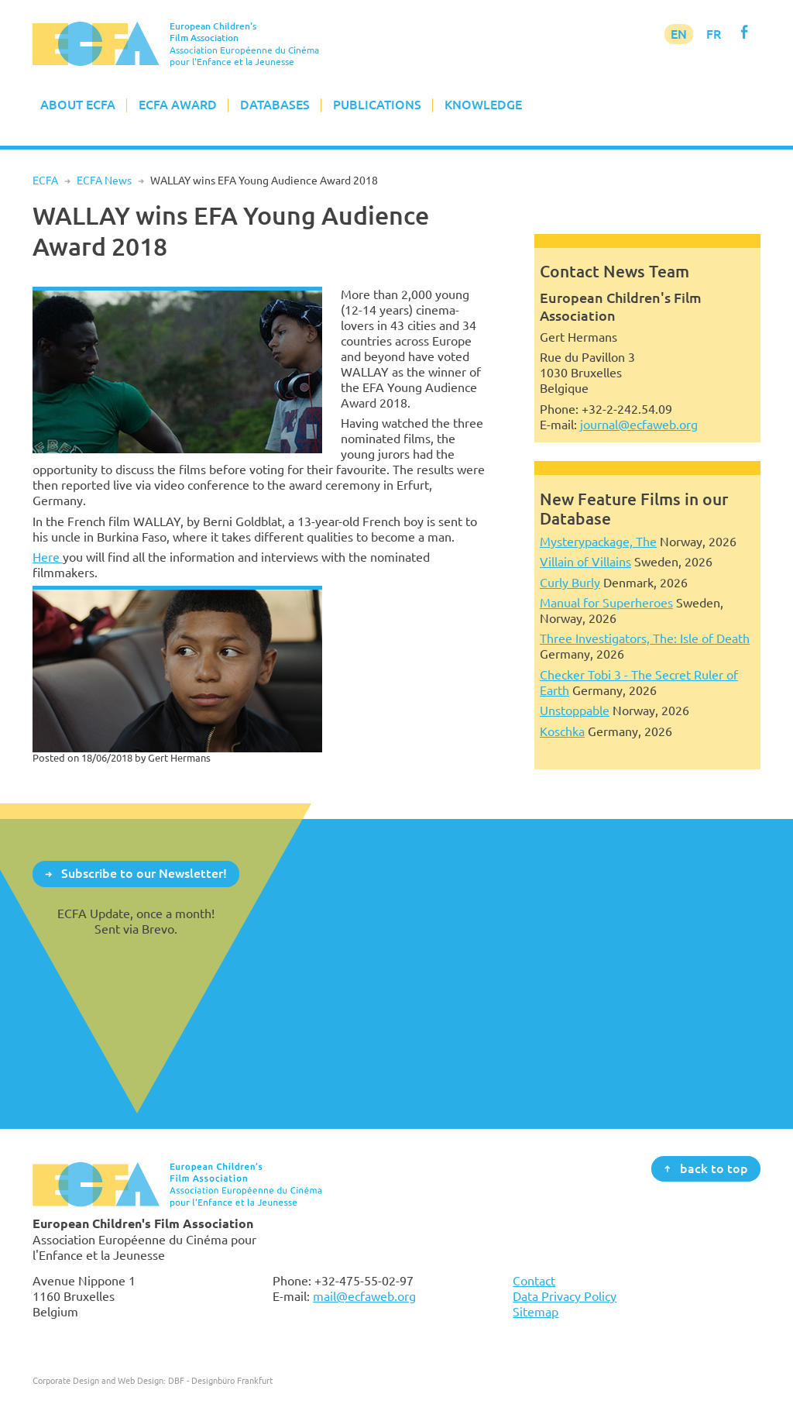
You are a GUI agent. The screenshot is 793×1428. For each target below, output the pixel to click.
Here (48, 557)
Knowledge (483, 104)
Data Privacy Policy (564, 1296)
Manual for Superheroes (606, 603)
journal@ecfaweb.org (639, 425)
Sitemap (535, 1312)
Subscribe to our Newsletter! (144, 873)
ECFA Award (178, 104)
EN (679, 34)
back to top (714, 1167)
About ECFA (77, 104)
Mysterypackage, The (598, 542)
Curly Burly (570, 583)
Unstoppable (574, 710)
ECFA (45, 180)
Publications (377, 104)
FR (713, 34)
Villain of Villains (585, 562)
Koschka (562, 731)
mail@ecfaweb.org (364, 1296)
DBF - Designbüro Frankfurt (220, 1380)
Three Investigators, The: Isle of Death (645, 638)
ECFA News (104, 180)
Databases (275, 104)
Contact (534, 1281)
